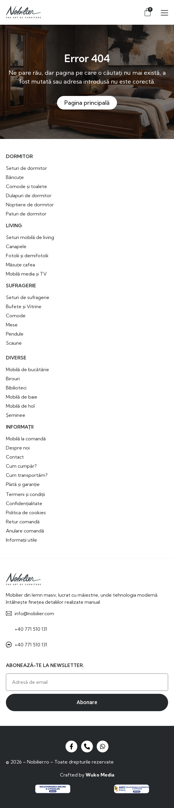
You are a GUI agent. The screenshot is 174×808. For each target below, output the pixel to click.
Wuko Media (100, 775)
